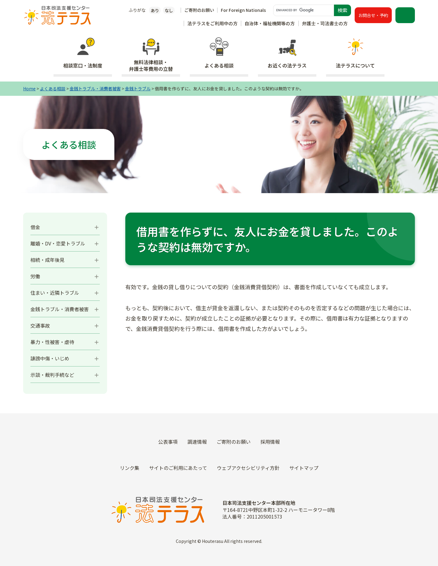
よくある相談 (52, 88)
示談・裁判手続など (52, 374)
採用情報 (270, 441)
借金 (35, 227)
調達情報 (197, 441)
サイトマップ (303, 467)
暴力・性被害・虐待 (52, 342)
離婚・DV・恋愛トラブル (57, 243)
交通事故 (40, 325)
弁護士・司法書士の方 (325, 23)
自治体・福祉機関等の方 (270, 23)
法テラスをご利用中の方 (212, 23)
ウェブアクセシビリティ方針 (248, 467)
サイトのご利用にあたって (178, 467)
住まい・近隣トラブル (54, 292)
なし (169, 10)
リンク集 (129, 467)
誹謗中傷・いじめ (49, 358)
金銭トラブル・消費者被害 (95, 88)
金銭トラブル (138, 88)
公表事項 (168, 441)
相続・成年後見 (47, 259)
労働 (35, 276)
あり (155, 10)
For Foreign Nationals (243, 10)
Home (29, 88)
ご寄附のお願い (199, 10)
